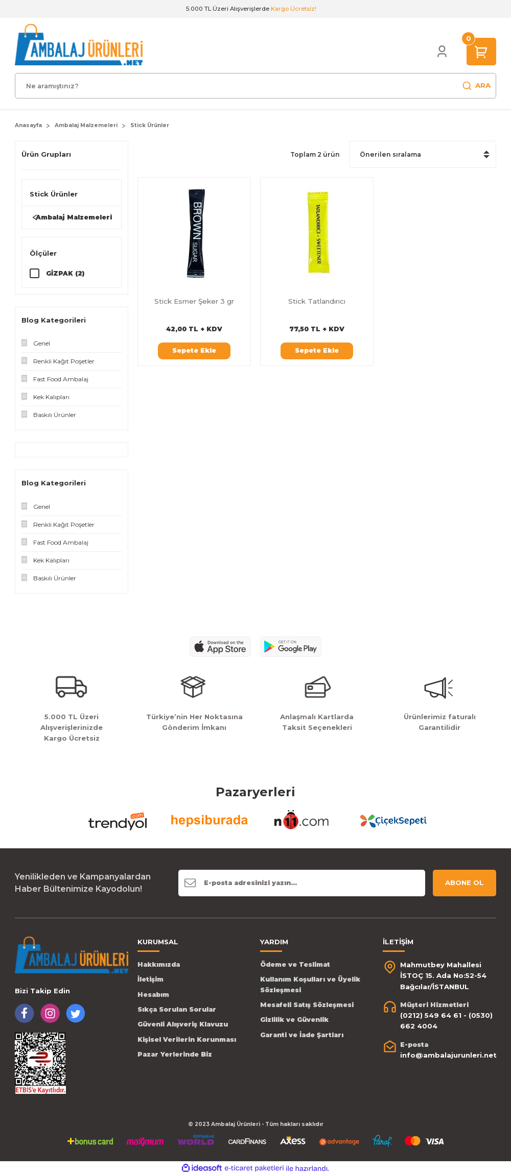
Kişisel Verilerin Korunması (186, 1040)
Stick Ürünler (149, 125)
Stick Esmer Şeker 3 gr (194, 301)
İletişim (150, 980)
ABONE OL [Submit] (464, 883)
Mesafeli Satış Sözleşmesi (307, 1005)
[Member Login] (442, 51)
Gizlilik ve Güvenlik (294, 1020)
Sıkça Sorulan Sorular (176, 1010)
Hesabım (153, 994)
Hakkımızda (158, 965)
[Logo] (79, 44)
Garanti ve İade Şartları (301, 1035)
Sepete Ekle (194, 350)
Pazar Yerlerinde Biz (174, 1055)
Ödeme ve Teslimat (295, 965)
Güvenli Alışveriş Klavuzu (182, 1024)
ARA (476, 86)
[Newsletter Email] (301, 883)
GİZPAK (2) (65, 273)
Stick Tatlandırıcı (316, 301)
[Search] (255, 86)
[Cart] (481, 51)
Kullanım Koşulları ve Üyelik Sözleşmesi (310, 985)
